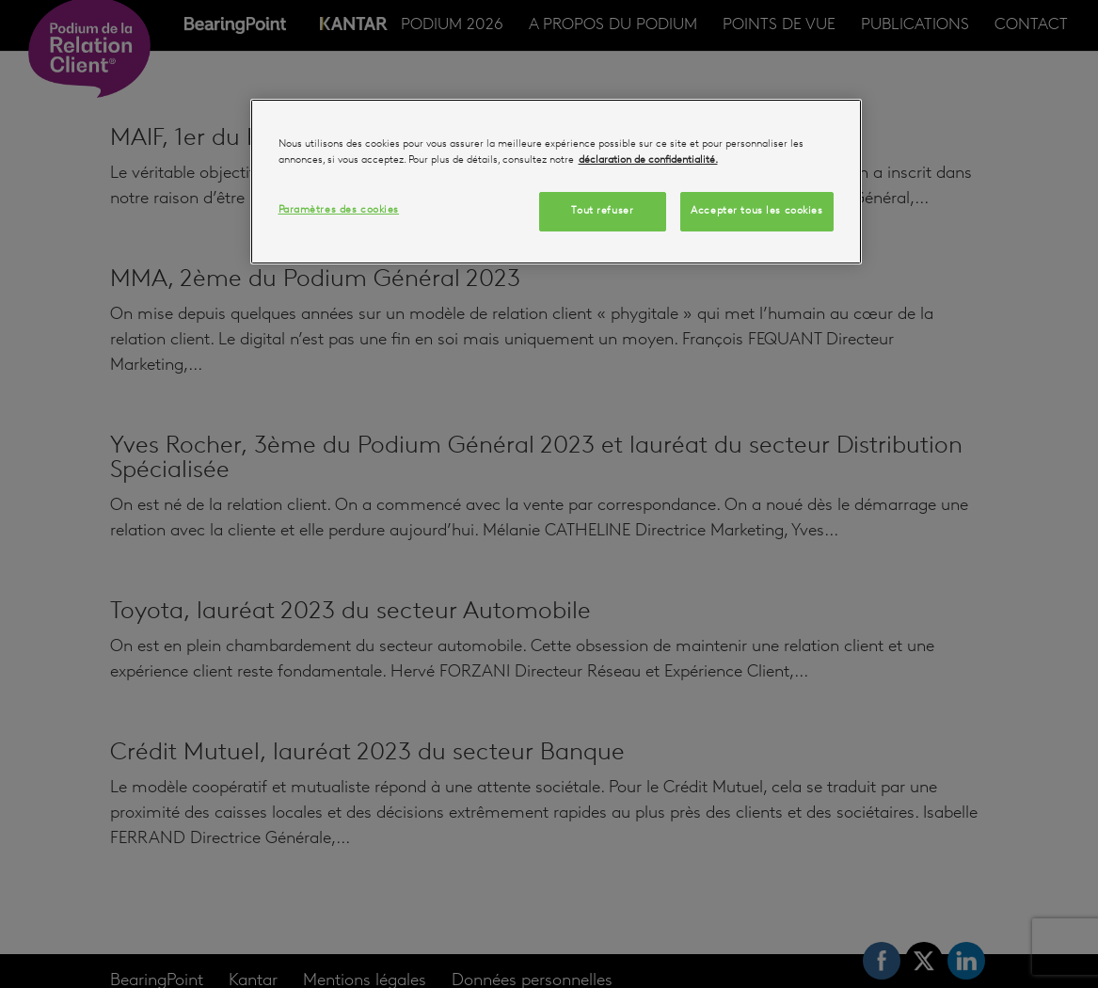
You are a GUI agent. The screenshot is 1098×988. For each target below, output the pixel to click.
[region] (556, 181)
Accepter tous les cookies (756, 210)
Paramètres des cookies (339, 209)
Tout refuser (602, 210)
